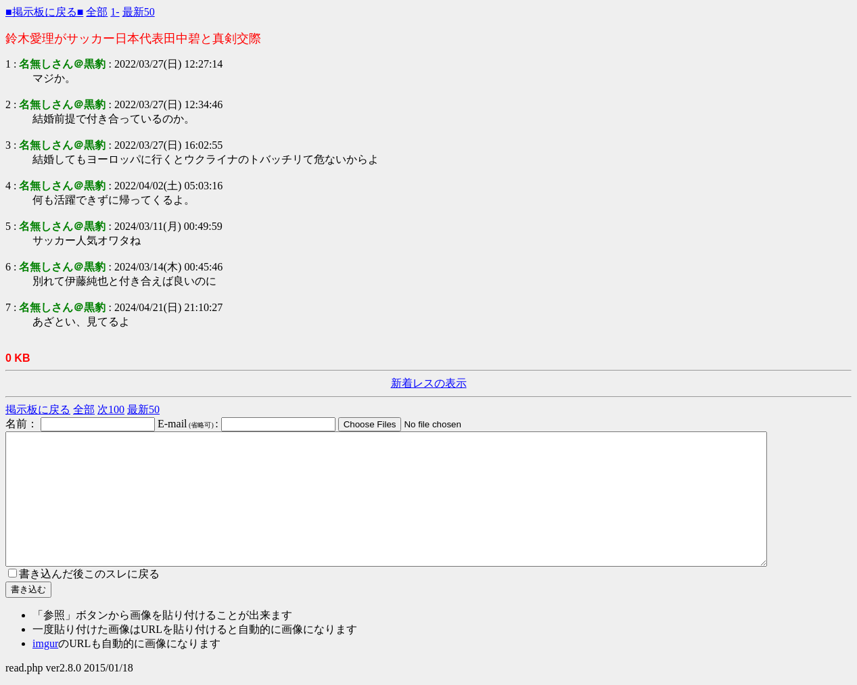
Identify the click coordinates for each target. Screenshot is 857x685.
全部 (97, 12)
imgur (45, 643)
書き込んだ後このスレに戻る (84, 574)
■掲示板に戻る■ (44, 12)
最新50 (138, 12)
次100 (110, 409)
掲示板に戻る (37, 409)
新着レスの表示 (429, 383)
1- (114, 12)
